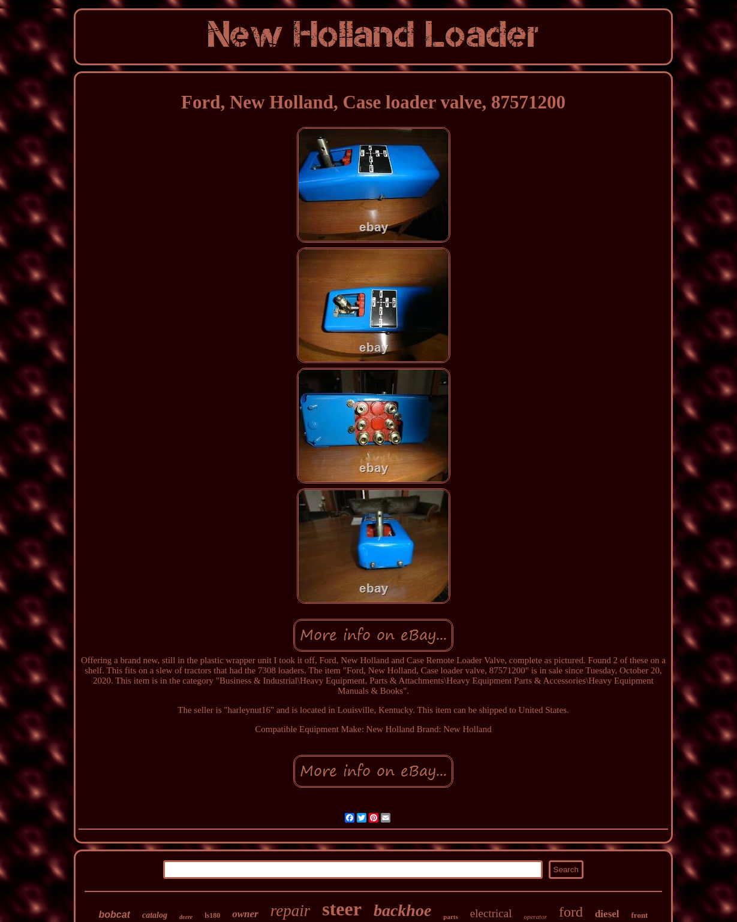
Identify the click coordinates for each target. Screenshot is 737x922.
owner (245, 914)
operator (535, 916)
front (639, 915)
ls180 (212, 915)
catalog (154, 915)
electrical (491, 913)
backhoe (402, 910)
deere (185, 917)
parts (450, 916)
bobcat (114, 914)
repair (290, 911)
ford (571, 912)
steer (342, 909)
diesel (607, 914)
